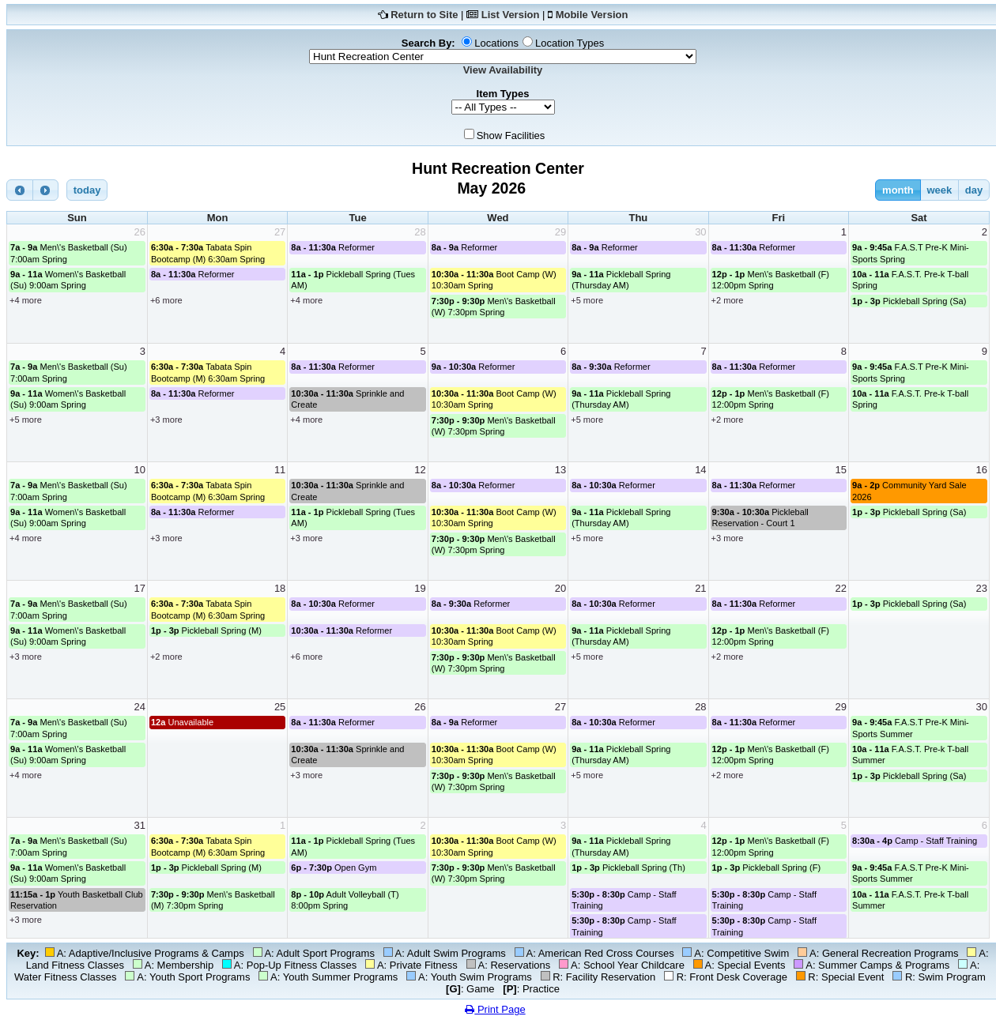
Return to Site (424, 15)
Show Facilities (511, 135)
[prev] (19, 190)
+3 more (166, 419)
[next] (45, 190)
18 (279, 588)
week (939, 190)
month (898, 190)
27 (279, 232)
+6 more (166, 300)
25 (279, 707)
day (974, 190)
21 (700, 588)
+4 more (25, 300)
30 (700, 232)
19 (419, 588)
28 (419, 232)
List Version (510, 15)
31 (139, 825)
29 (560, 232)
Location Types (569, 43)
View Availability (503, 70)
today (87, 190)
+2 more (727, 300)
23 (981, 588)
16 (981, 470)
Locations (496, 43)
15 (841, 470)
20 (560, 588)
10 (139, 470)
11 (279, 470)
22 (841, 588)
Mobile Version (592, 15)
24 (139, 707)
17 (139, 588)
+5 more (587, 300)
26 (139, 232)
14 (700, 470)
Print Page (495, 1009)
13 (560, 470)
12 (419, 470)
